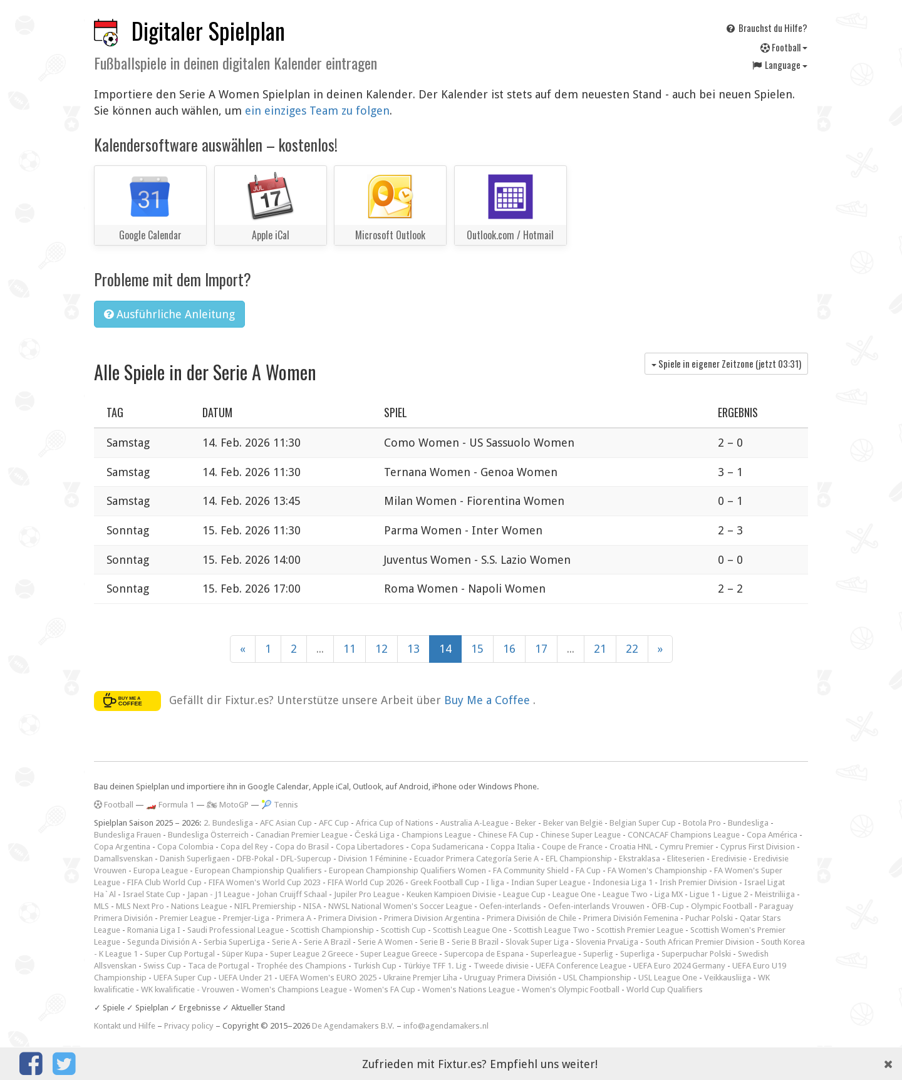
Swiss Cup (162, 965)
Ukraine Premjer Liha (420, 977)
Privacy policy (189, 1026)
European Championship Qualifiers (258, 870)
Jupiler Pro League (367, 894)
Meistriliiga (775, 894)
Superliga (637, 953)
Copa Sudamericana (447, 846)
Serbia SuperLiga (234, 942)
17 (541, 648)
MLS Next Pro (140, 906)
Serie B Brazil (475, 942)
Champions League (436, 834)
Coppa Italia (512, 846)
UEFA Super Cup (182, 977)
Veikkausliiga (727, 977)
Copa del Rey (244, 846)
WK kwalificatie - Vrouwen (187, 989)
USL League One (667, 977)
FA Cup (588, 870)
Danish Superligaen (195, 858)
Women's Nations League (468, 989)
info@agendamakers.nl (446, 1026)
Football (783, 47)
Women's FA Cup (384, 989)
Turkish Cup (375, 965)
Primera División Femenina (630, 918)
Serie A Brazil (327, 942)
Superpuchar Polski (696, 953)
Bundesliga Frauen (127, 834)
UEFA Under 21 (245, 977)
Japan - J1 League (218, 894)
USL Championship (597, 977)
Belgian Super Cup (642, 823)
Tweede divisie (501, 965)
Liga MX (669, 894)
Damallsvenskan (123, 858)
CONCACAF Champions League (684, 834)
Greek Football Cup (444, 882)
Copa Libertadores (370, 846)
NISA (312, 906)
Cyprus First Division (757, 846)
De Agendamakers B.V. (353, 1026)
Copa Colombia (185, 846)
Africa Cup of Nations (394, 823)
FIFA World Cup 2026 (365, 882)
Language (779, 64)
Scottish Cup (403, 930)
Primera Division (347, 918)
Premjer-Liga (246, 918)
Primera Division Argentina (432, 918)
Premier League (188, 918)
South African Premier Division (699, 942)
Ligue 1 (702, 894)
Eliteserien (686, 858)
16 (509, 648)
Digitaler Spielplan (208, 30)
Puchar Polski (709, 918)
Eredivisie (729, 858)
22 (632, 648)
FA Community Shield (531, 870)
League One (574, 894)
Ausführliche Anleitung (169, 314)
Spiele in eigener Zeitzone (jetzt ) (726, 363)
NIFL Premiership (265, 906)
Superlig (598, 953)
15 (477, 648)
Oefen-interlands (510, 906)
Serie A (284, 942)
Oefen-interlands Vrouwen (596, 906)
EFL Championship (579, 858)
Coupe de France (572, 846)
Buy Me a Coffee (488, 700)
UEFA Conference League (581, 965)
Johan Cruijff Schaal (292, 894)
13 (413, 648)
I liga (495, 882)
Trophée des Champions (301, 965)
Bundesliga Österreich (208, 834)
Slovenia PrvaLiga (607, 942)
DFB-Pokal (255, 858)
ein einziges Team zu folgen (317, 110)
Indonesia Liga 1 (623, 882)
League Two (625, 894)
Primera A (293, 918)
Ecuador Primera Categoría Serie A (476, 858)
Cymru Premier (686, 846)
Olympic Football (721, 906)
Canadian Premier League (302, 834)
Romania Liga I (153, 930)
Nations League (199, 906)
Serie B (432, 942)
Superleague (553, 953)
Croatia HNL (631, 846)
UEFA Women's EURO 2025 (327, 977)
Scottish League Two (551, 930)
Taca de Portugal (218, 965)
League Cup (524, 894)
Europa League (160, 870)
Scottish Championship (332, 930)
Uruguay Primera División (510, 977)
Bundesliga (748, 823)
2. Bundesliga (228, 823)
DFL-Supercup (306, 858)
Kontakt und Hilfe (124, 1026)
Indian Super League (548, 882)
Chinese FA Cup (506, 834)
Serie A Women (385, 942)
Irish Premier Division (698, 882)
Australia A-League (474, 823)
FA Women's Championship (657, 870)
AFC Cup (334, 823)
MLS (101, 906)
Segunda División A (162, 942)
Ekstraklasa (639, 858)
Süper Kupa (242, 953)
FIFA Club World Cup (164, 882)
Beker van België (573, 823)
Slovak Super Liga (537, 942)
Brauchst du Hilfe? (766, 27)
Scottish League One (470, 930)
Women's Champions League (294, 989)
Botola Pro (702, 823)
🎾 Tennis (279, 804)
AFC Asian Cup (286, 823)
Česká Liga (375, 834)
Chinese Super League (581, 834)
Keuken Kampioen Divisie (451, 894)
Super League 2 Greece (311, 953)
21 (600, 648)
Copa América (772, 834)
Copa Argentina (122, 846)
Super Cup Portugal (180, 953)
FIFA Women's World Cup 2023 (265, 882)
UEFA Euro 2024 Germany (679, 965)
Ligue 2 (735, 894)
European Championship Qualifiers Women (407, 870)
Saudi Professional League (235, 930)
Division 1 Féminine (372, 858)
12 (381, 648)
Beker (526, 823)
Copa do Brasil (302, 846)
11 (349, 648)
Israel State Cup (151, 894)
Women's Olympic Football (570, 989)
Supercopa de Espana (484, 953)
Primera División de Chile (531, 918)
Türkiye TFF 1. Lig (435, 965)
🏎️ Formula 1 (170, 804)
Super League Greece (398, 953)
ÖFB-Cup (667, 906)
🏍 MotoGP (228, 804)
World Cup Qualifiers (664, 989)
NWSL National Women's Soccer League (400, 906)
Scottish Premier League (639, 930)
